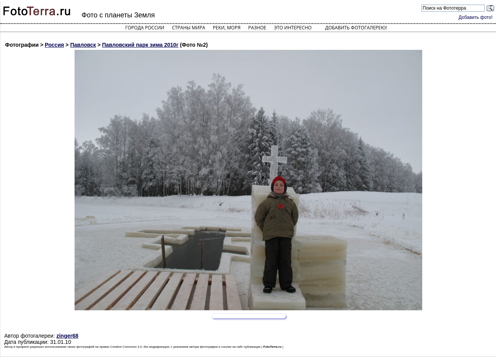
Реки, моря (226, 27)
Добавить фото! (476, 17)
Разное (257, 27)
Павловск (83, 45)
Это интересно (293, 27)
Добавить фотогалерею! (356, 27)
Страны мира (188, 27)
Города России (144, 27)
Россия (54, 45)
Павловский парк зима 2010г (140, 45)
